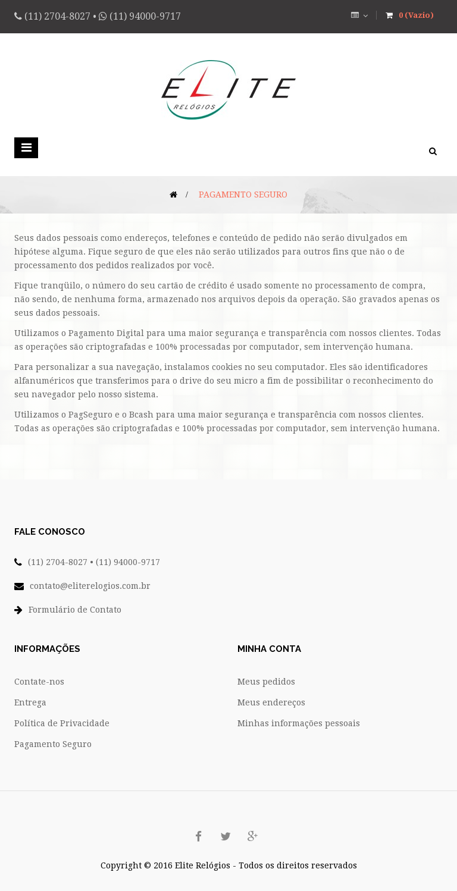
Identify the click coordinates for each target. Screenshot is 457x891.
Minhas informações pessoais (298, 723)
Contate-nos (39, 681)
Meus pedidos (266, 681)
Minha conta (269, 649)
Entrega (30, 702)
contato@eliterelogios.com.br (90, 586)
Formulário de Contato (75, 609)
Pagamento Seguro (53, 744)
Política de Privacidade (61, 723)
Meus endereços (271, 702)
